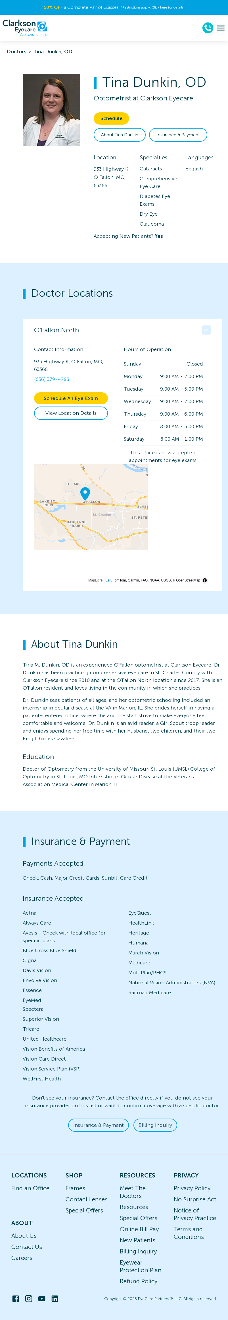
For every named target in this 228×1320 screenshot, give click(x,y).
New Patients (137, 1240)
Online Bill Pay (139, 1229)
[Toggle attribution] (204, 580)
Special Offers (84, 1210)
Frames (75, 1188)
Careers (21, 1257)
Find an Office (30, 1188)
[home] (25, 27)
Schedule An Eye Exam (71, 398)
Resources (134, 1206)
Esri (108, 580)
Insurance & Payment (178, 134)
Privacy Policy (192, 1188)
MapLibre (95, 580)
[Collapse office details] (206, 330)
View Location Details (71, 413)
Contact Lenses (87, 1199)
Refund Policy (138, 1281)
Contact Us (26, 1246)
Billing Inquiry (155, 1125)
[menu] (221, 28)
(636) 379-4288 (51, 379)
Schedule (112, 118)
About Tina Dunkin (119, 134)
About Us (24, 1235)
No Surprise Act (195, 1199)
